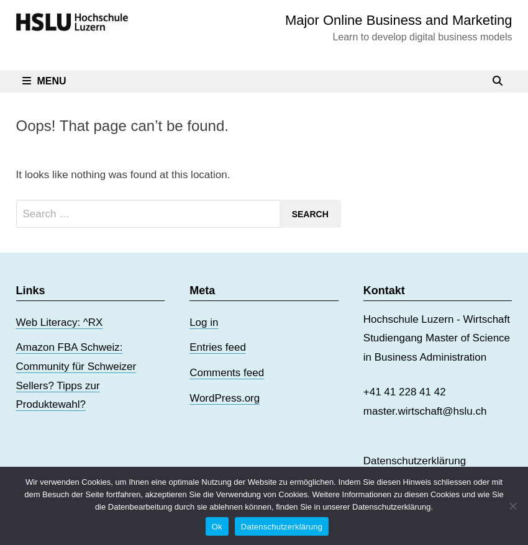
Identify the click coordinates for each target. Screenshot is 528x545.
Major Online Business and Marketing (398, 20)
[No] (512, 506)
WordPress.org (224, 398)
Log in (203, 322)
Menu (44, 81)
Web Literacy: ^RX (59, 322)
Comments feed (226, 373)
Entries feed (217, 347)
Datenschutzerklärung (414, 461)
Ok (217, 526)
